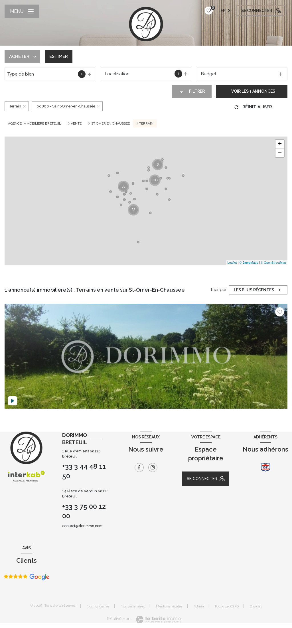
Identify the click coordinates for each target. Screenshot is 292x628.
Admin (199, 606)
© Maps (249, 262)
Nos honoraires (98, 606)
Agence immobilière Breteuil (34, 123)
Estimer (58, 56)
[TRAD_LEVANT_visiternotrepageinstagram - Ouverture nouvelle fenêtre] (152, 467)
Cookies (256, 606)
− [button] (280, 153)
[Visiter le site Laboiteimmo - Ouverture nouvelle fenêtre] (158, 619)
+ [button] (280, 144)
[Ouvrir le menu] (22, 11)
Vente (76, 123)
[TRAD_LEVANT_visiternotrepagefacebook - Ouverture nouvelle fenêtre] (139, 467)
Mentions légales (169, 606)
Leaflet (232, 262)
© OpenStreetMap (273, 262)
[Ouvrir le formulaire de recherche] (192, 91)
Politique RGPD (227, 606)
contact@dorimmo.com (82, 526)
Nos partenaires (133, 606)
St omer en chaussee (110, 123)
